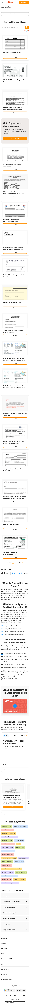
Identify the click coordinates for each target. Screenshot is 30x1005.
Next (19, 562)
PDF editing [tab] (15, 924)
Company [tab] (15, 938)
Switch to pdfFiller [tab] (15, 959)
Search (27, 27)
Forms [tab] (15, 954)
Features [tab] (15, 948)
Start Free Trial (23, 2)
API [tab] (15, 964)
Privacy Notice (8, 1001)
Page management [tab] (15, 907)
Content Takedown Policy (19, 1001)
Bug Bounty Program (10, 1002)
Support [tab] (15, 943)
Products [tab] (15, 974)
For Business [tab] (15, 969)
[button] (2, 2)
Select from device (15, 138)
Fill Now (15, 57)
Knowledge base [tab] (15, 979)
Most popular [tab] (15, 896)
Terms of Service (15, 999)
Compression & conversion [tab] (15, 901)
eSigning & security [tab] (15, 930)
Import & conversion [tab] (15, 918)
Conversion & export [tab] (15, 913)
